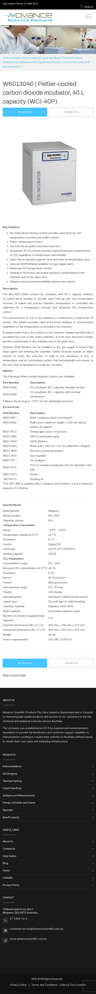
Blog (5, 863)
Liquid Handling (50, 57)
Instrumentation (12, 57)
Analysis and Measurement (19, 795)
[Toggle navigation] (88, 16)
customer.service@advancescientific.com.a (36, 928)
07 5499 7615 (31, 3)
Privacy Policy (11, 885)
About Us (8, 841)
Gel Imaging (31, 57)
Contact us (71, 112)
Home (6, 870)
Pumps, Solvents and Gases (19, 802)
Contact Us (9, 848)
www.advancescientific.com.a (27, 938)
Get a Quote (25, 112)
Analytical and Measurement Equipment (27, 62)
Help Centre (9, 3)
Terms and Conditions (44, 984)
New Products (11, 817)
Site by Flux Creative (73, 984)
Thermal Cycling (71, 57)
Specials (8, 810)
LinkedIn (8, 877)
